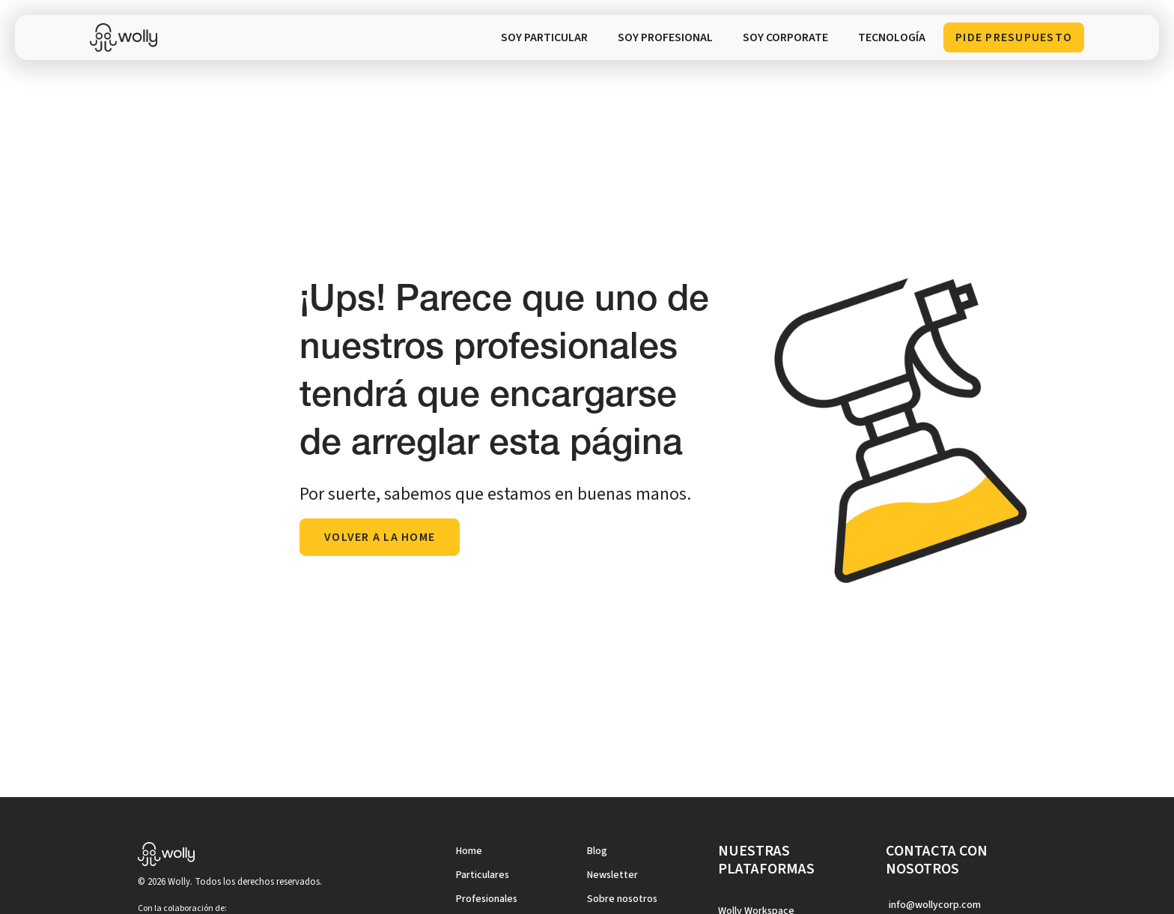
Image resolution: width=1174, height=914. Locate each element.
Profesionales (486, 899)
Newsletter (612, 875)
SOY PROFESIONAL (665, 37)
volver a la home (379, 537)
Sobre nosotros (622, 899)
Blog (597, 851)
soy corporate (785, 37)
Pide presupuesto (1013, 37)
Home (469, 851)
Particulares (482, 875)
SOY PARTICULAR (544, 37)
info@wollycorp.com (935, 905)
